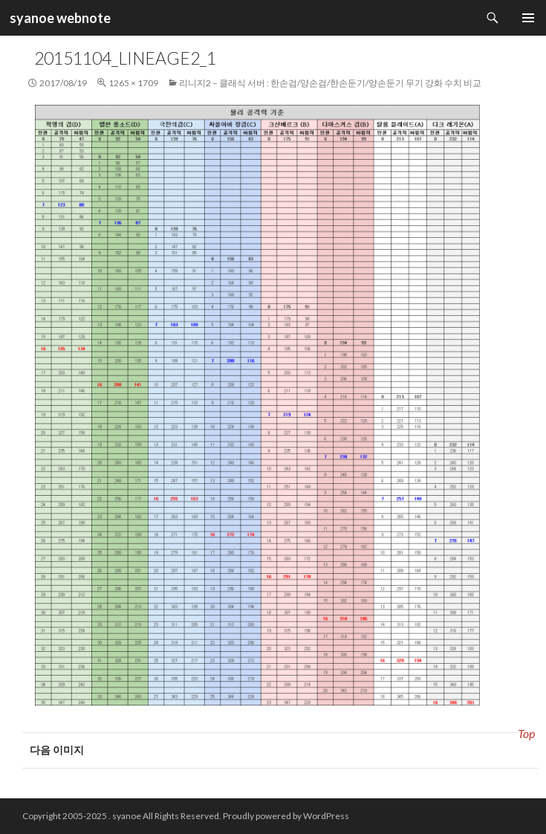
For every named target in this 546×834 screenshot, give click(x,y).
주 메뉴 (528, 18)
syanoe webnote (59, 18)
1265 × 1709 (133, 82)
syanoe (126, 815)
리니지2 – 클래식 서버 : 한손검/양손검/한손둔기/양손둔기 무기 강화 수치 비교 (330, 82)
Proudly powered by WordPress (286, 815)
